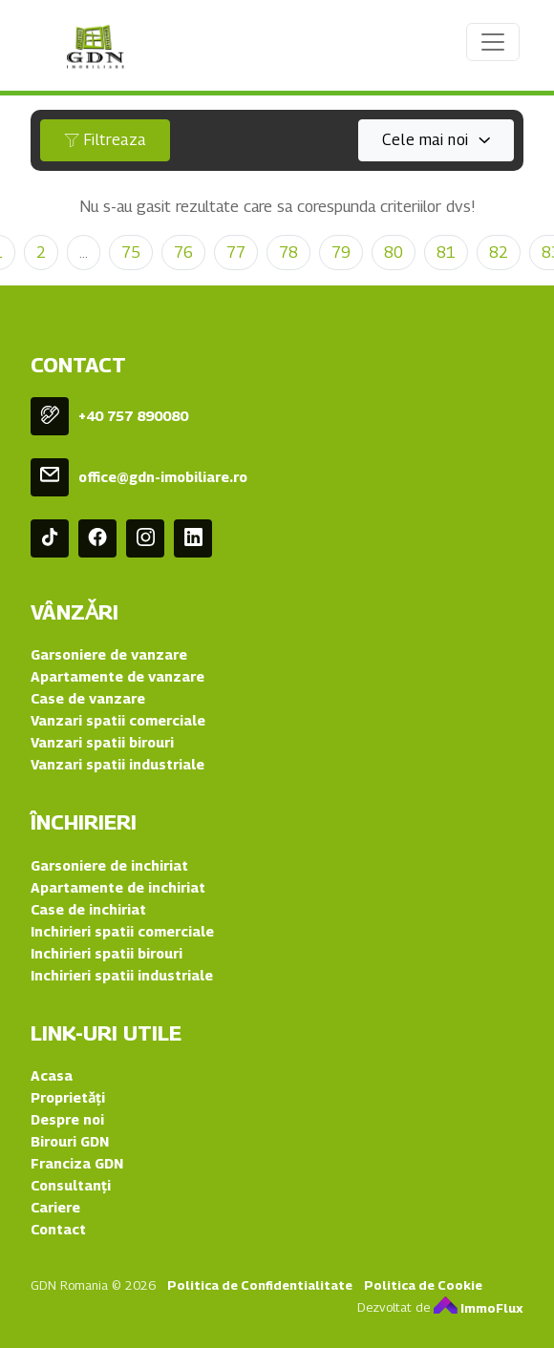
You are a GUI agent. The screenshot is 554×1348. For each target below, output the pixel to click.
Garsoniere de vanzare (109, 654)
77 (235, 252)
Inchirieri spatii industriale (122, 975)
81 (446, 252)
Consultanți (71, 1185)
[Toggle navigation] (493, 42)
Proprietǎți (68, 1097)
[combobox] (436, 140)
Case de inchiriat (88, 909)
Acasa (52, 1075)
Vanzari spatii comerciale (118, 720)
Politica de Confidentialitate (259, 1285)
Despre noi (67, 1119)
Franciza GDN (77, 1163)
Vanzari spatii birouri (102, 742)
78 (288, 252)
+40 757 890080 (133, 416)
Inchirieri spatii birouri (106, 953)
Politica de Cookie (423, 1285)
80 (393, 252)
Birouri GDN (70, 1141)
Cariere (55, 1207)
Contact (58, 1229)
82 (498, 252)
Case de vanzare (88, 698)
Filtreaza (105, 140)
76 (183, 252)
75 (130, 252)
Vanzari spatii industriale (117, 764)
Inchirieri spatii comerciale (122, 931)
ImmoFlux (478, 1308)
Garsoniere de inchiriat (109, 865)
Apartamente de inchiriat (118, 887)
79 (341, 252)
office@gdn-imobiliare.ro (162, 477)
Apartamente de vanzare (117, 676)
